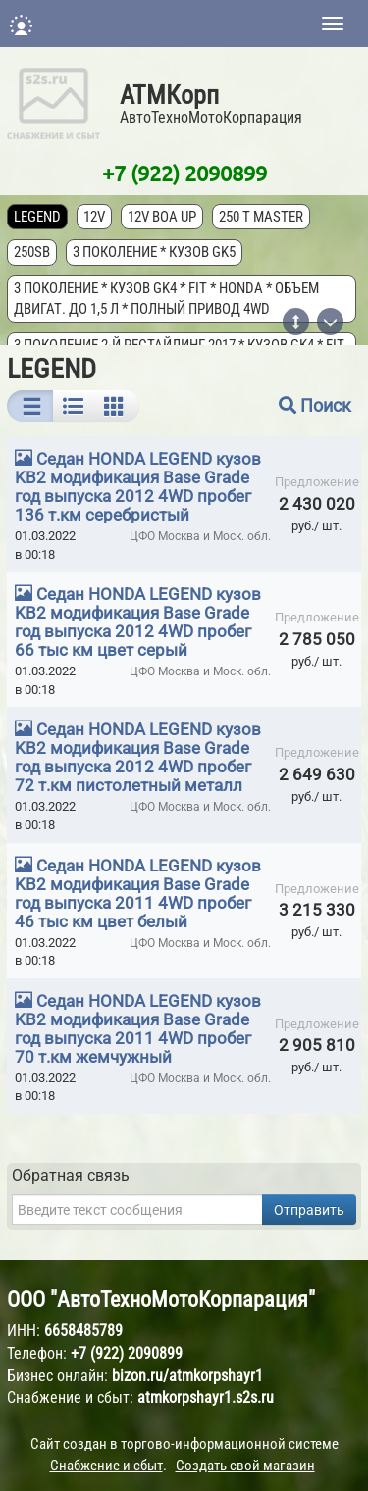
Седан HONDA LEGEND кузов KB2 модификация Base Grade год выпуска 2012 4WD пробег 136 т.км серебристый (138, 486)
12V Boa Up (162, 216)
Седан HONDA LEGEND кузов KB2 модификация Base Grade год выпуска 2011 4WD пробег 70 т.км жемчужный (138, 1029)
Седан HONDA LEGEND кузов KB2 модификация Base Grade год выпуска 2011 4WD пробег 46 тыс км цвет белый (138, 893)
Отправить (309, 1210)
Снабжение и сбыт (106, 1465)
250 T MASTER (261, 216)
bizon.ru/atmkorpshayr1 (187, 1376)
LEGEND (37, 216)
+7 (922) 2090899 (184, 172)
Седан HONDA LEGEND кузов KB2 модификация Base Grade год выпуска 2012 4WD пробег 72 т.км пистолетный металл (138, 757)
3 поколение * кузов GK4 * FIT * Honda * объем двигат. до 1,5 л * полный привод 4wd (166, 298)
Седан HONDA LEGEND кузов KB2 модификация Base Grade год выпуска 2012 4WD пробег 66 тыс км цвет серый (138, 622)
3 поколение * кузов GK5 (154, 252)
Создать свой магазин (245, 1465)
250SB (32, 252)
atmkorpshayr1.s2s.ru (205, 1397)
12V (94, 216)
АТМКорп (169, 95)
